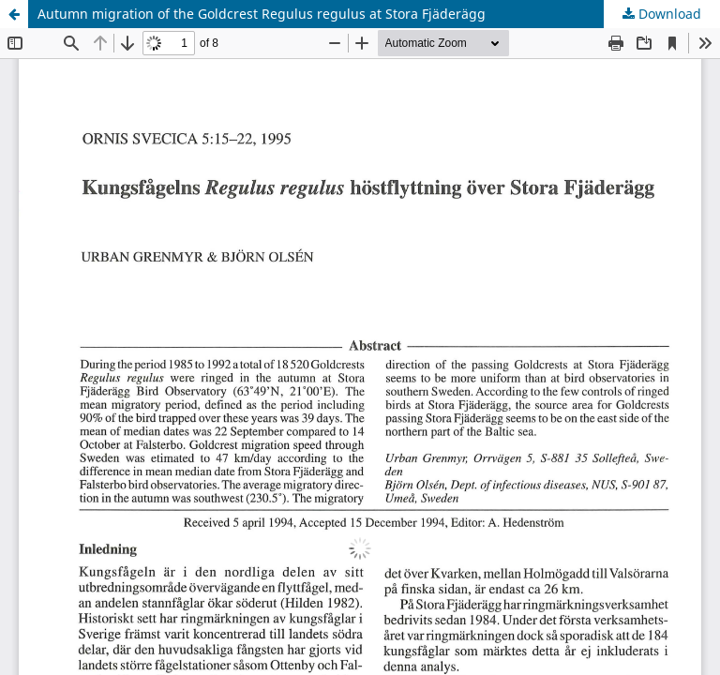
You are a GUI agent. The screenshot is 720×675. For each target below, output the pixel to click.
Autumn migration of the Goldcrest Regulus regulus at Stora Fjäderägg (262, 13)
